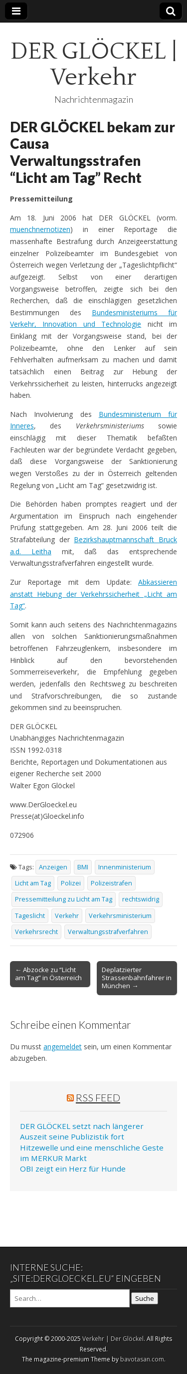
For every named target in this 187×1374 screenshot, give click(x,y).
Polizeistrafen (111, 883)
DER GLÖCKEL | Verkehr (93, 64)
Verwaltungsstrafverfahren (108, 932)
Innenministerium (124, 867)
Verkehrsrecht (36, 932)
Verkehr (67, 915)
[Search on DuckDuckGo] (70, 1298)
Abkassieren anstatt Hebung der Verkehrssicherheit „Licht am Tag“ (93, 593)
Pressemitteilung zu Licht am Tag (63, 899)
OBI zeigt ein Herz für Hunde (73, 1169)
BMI (82, 867)
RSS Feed (98, 1097)
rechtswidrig (140, 899)
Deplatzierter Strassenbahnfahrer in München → (137, 977)
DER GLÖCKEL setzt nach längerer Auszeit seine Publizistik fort (82, 1131)
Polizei (71, 883)
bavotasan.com (142, 1359)
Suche (144, 1298)
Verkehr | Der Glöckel (113, 1338)
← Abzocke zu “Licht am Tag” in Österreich (48, 973)
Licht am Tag (33, 883)
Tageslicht (30, 915)
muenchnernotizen (40, 229)
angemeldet (62, 1046)
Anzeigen (53, 867)
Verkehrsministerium (120, 915)
